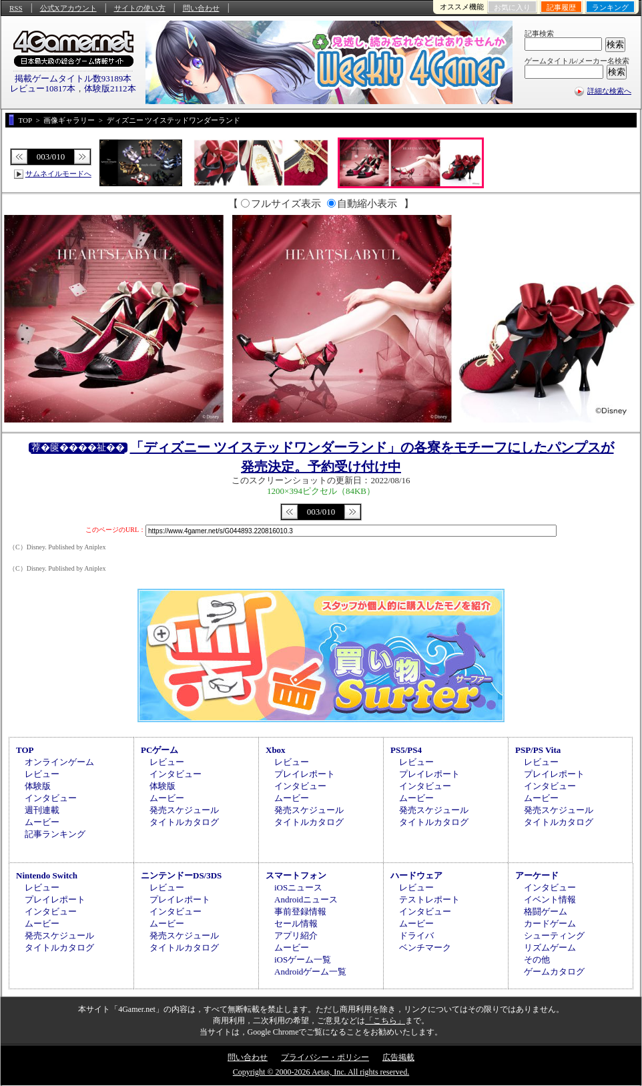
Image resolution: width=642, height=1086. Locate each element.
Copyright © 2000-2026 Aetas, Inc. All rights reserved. (321, 1072)
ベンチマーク (425, 947)
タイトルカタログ (184, 822)
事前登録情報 (300, 911)
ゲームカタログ (554, 972)
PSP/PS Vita (538, 750)
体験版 (38, 786)
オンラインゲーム (59, 762)
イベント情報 (550, 899)
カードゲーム (550, 923)
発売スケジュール (184, 810)
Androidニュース (306, 899)
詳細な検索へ (609, 91)
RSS (16, 8)
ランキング (610, 7)
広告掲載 (398, 1057)
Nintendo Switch (46, 875)
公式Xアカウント (68, 8)
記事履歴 (561, 7)
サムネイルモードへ (58, 174)
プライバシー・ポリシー (325, 1057)
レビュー (42, 774)
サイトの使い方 (140, 8)
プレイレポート (304, 774)
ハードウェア (416, 875)
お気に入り (512, 7)
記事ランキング (55, 834)
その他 (537, 960)
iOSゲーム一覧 (302, 960)
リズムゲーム (550, 947)
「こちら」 (385, 1020)
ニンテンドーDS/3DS (181, 875)
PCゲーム (159, 750)
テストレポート (429, 899)
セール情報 (296, 923)
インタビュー (51, 798)
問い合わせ (201, 8)
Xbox (276, 750)
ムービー (42, 822)
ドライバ (416, 935)
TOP (25, 750)
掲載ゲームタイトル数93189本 (73, 78)
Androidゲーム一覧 (310, 972)
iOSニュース (298, 887)
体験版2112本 (110, 88)
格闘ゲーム (545, 911)
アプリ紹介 (296, 935)
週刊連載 (42, 810)
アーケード (537, 875)
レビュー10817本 (42, 88)
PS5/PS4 (406, 750)
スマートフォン (296, 875)
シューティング (554, 935)
